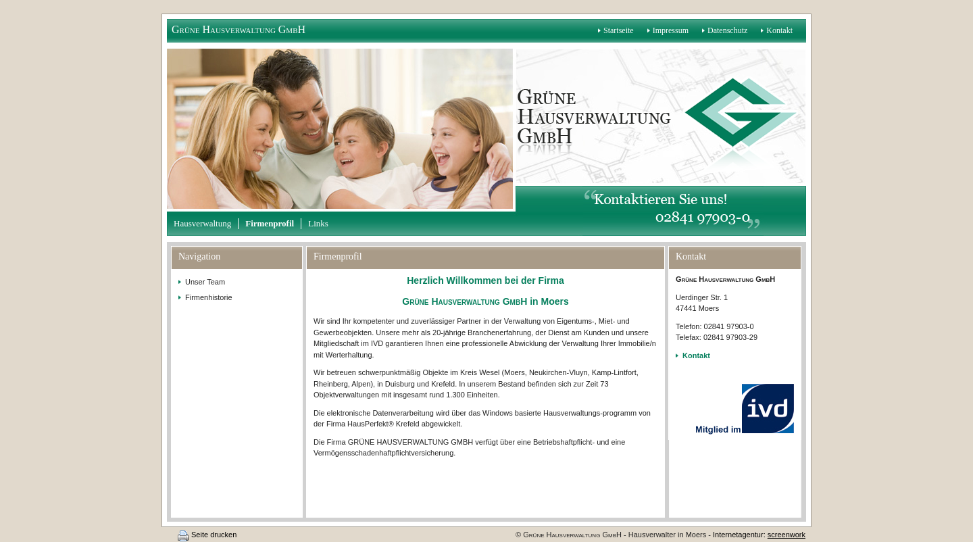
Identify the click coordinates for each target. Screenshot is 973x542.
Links (318, 223)
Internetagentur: (739, 535)
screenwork (786, 535)
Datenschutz (727, 30)
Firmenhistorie (208, 297)
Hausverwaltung (202, 223)
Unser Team (205, 282)
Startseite (618, 30)
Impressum (671, 30)
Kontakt (779, 30)
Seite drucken (213, 535)
